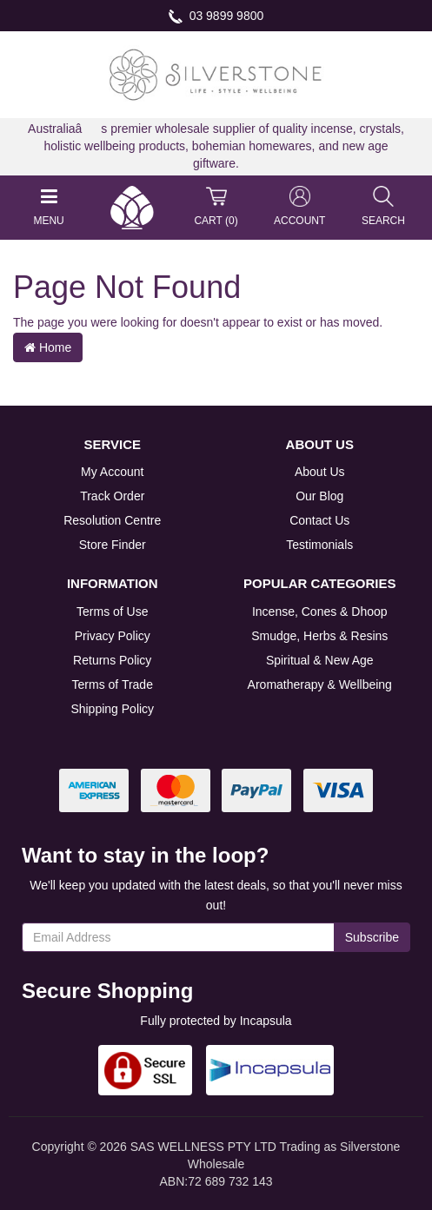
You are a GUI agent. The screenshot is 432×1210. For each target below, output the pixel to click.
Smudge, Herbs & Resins (319, 636)
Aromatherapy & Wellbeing (320, 684)
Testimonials (319, 545)
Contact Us (319, 520)
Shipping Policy (112, 709)
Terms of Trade (112, 684)
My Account (112, 472)
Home (47, 347)
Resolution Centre (112, 520)
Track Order (112, 496)
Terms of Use (112, 611)
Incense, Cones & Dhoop (320, 611)
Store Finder (112, 545)
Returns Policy (112, 660)
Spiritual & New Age (320, 660)
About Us (320, 472)
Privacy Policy (112, 636)
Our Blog (319, 496)
